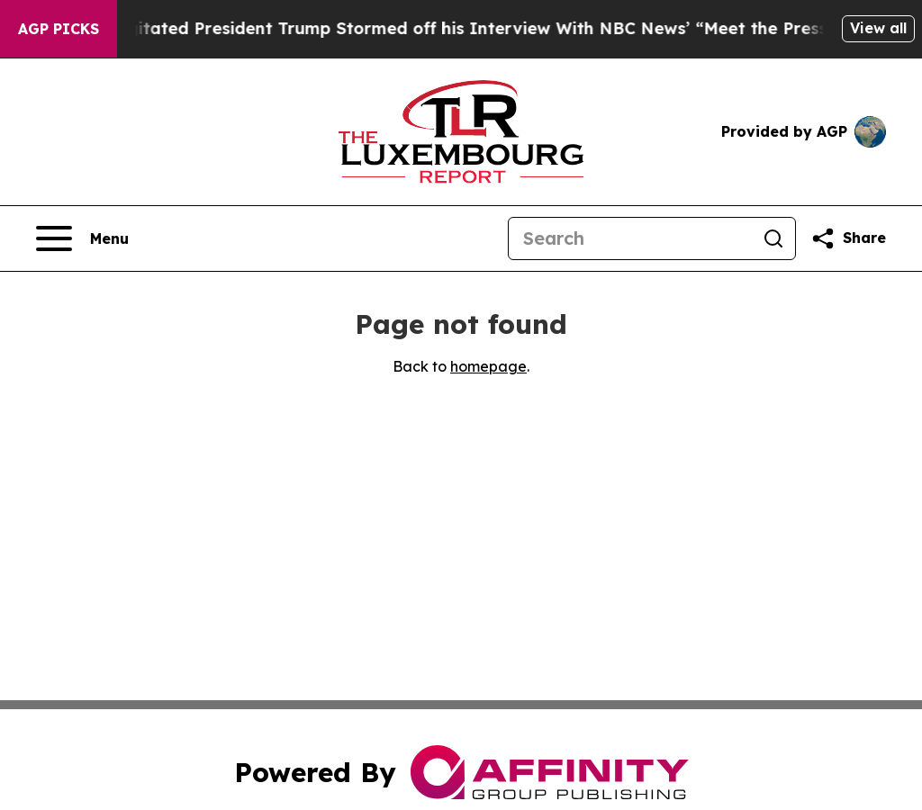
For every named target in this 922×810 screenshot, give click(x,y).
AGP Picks (58, 29)
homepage (488, 366)
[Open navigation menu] (82, 238)
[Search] (630, 238)
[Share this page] (848, 238)
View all (878, 28)
